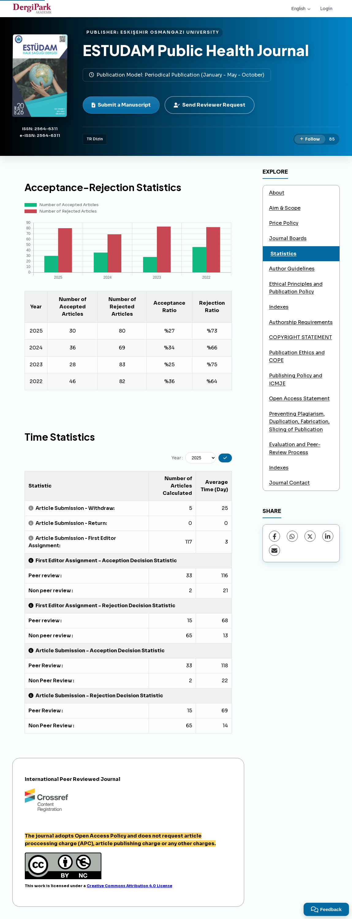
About (276, 193)
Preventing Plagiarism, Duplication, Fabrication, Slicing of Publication (299, 422)
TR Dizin (95, 139)
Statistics (284, 253)
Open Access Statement (299, 398)
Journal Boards (288, 238)
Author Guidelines (292, 269)
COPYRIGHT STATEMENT (300, 337)
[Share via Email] (274, 550)
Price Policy (283, 223)
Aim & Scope (285, 208)
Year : (177, 458)
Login (326, 8)
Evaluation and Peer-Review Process (294, 448)
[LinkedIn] (327, 536)
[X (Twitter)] (310, 536)
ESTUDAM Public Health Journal (196, 50)
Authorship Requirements (301, 322)
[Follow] (309, 139)
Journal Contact (289, 483)
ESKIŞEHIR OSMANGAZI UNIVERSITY (169, 32)
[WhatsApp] (292, 536)
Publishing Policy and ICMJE (295, 379)
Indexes (279, 307)
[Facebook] (274, 536)
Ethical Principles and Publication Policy (296, 288)
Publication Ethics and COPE (297, 356)
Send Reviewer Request (209, 105)
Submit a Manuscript (121, 105)
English (300, 8)
